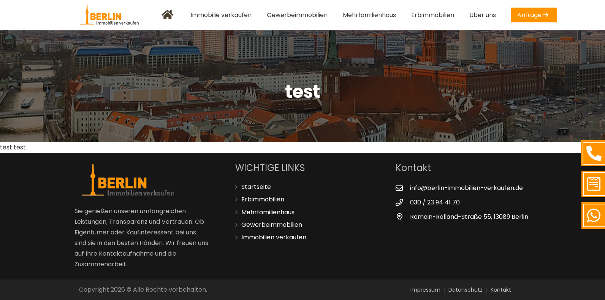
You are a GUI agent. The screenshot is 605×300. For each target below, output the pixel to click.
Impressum (425, 290)
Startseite (256, 186)
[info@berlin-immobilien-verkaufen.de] (403, 188)
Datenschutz (465, 290)
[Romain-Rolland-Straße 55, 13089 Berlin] (403, 216)
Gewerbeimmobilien (271, 224)
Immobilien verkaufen (273, 237)
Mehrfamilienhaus (268, 212)
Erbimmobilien (262, 199)
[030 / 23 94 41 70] (403, 202)
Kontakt (501, 290)
